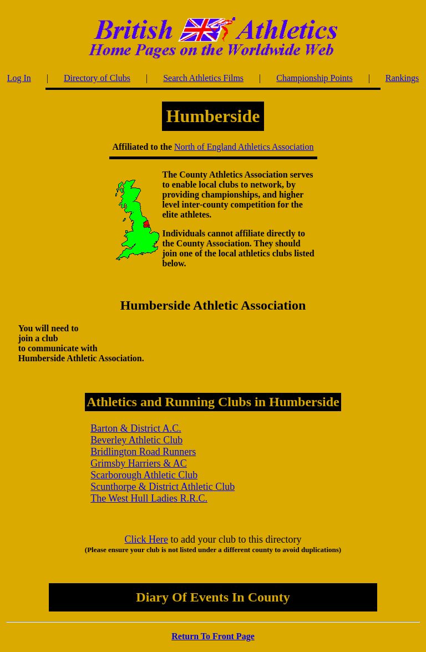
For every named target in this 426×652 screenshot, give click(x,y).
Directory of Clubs (97, 78)
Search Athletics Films (203, 78)
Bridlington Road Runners (143, 451)
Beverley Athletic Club (136, 440)
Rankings (402, 78)
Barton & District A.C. (135, 428)
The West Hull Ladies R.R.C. (148, 498)
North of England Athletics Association (244, 146)
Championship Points (314, 78)
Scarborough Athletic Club (143, 475)
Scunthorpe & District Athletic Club (162, 486)
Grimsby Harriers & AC (138, 463)
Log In (19, 78)
